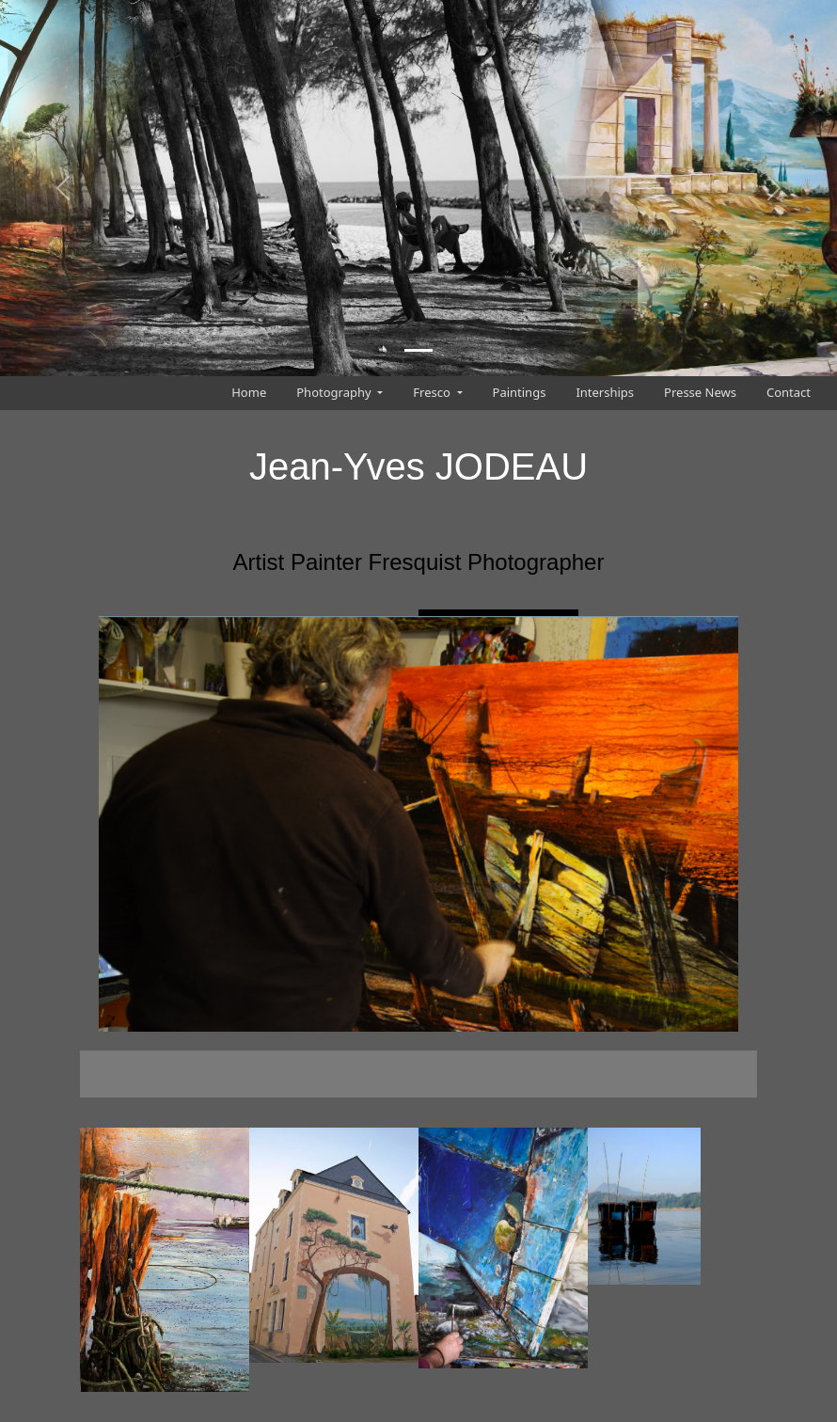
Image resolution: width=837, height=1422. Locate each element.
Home (248, 392)
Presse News (700, 392)
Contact (788, 392)
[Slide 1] (418, 350)
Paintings (519, 392)
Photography (335, 392)
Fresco (433, 392)
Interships (605, 392)
